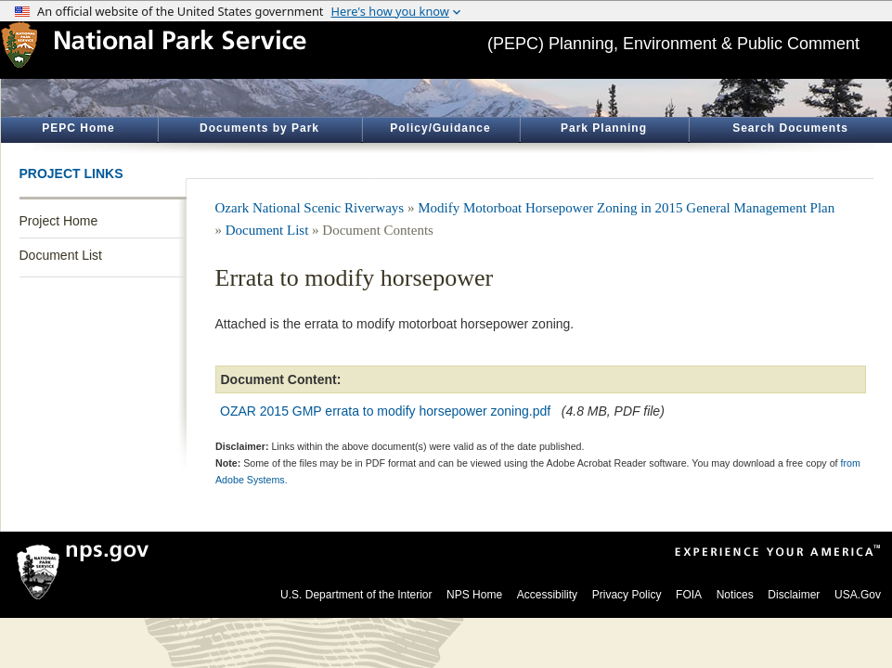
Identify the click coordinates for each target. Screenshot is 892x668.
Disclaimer (794, 594)
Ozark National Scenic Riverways (310, 207)
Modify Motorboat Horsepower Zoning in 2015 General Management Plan (626, 207)
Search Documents (790, 128)
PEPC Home (78, 128)
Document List (60, 255)
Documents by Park (259, 128)
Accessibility (547, 594)
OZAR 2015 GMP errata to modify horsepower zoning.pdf (385, 411)
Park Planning (604, 128)
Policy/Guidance (440, 128)
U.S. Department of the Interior (356, 594)
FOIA (689, 594)
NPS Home (474, 594)
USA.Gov (857, 594)
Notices (735, 594)
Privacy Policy (627, 594)
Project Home (58, 220)
